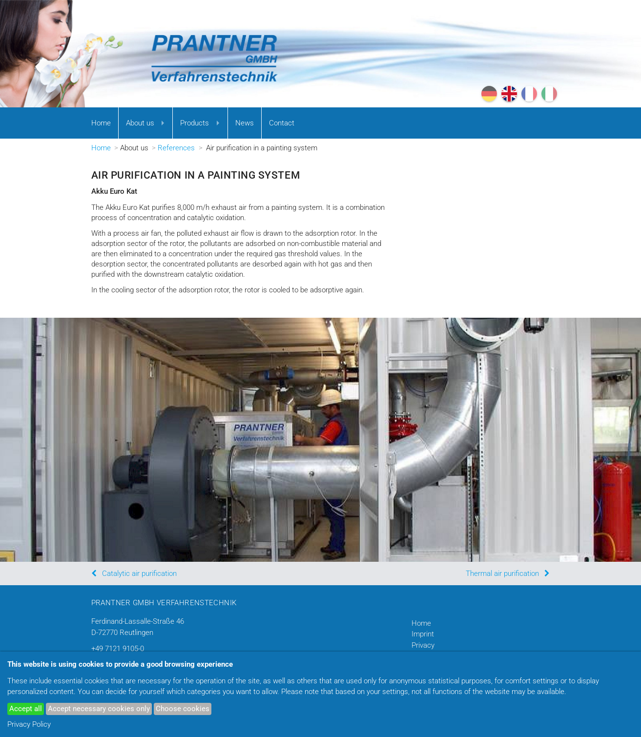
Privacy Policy (29, 724)
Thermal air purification (502, 573)
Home (101, 123)
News (244, 123)
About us (140, 123)
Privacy (423, 645)
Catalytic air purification (139, 573)
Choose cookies (182, 708)
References (176, 147)
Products (194, 123)
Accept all (25, 708)
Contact (281, 123)
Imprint (423, 634)
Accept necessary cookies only (99, 708)
